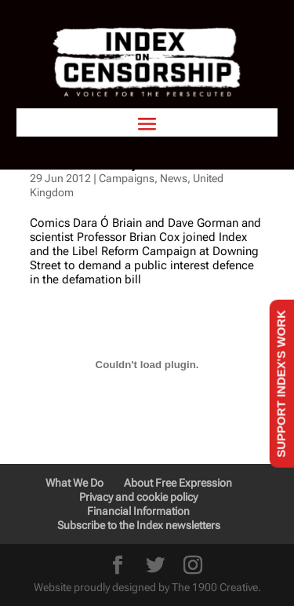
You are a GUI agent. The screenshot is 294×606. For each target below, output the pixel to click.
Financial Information (138, 511)
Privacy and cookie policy (138, 497)
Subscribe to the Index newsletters (138, 525)
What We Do (74, 482)
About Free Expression (178, 482)
